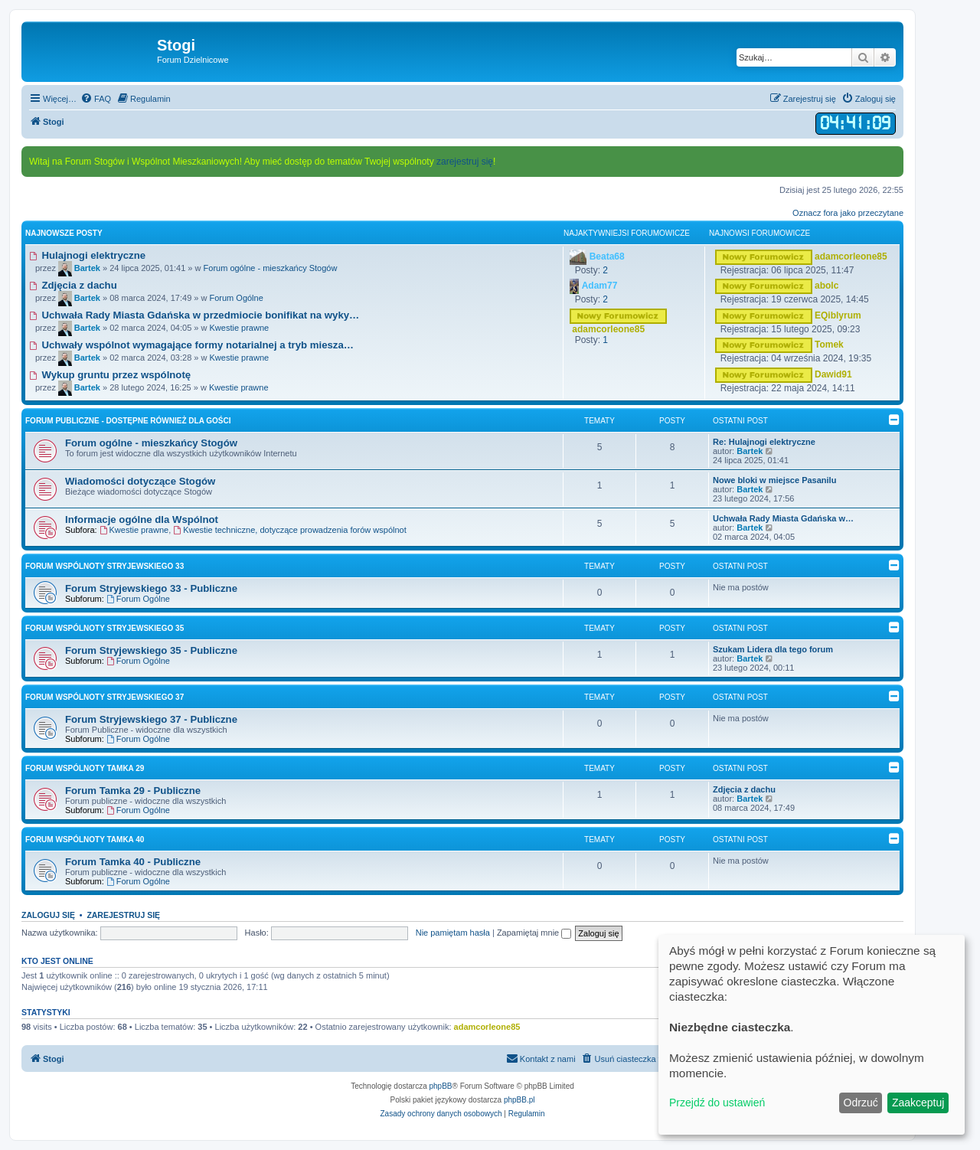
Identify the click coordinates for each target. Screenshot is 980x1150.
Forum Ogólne (236, 297)
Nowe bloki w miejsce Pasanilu (774, 480)
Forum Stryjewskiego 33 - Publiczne (151, 588)
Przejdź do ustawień (717, 1102)
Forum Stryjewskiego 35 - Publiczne (151, 650)
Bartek (750, 451)
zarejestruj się (464, 161)
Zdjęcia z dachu (73, 285)
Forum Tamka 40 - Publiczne (133, 861)
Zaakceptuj (918, 1102)
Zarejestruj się (123, 915)
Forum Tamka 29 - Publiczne (133, 790)
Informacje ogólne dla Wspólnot (141, 519)
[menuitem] (95, 99)
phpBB (441, 1086)
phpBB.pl (519, 1100)
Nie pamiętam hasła (453, 932)
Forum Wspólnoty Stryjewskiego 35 (104, 628)
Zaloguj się (48, 915)
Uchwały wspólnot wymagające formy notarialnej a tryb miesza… (191, 345)
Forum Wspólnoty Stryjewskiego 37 (104, 697)
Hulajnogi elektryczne (87, 255)
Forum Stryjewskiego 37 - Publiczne (151, 719)
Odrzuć (861, 1102)
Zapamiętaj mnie (534, 932)
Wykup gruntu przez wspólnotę (110, 375)
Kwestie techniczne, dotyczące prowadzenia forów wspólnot (290, 529)
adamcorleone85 (487, 1026)
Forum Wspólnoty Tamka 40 (84, 839)
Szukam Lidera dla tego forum (773, 649)
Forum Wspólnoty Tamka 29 (84, 768)
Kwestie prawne (239, 327)
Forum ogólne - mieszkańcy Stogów (271, 268)
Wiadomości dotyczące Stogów (140, 481)
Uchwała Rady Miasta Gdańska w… (783, 518)
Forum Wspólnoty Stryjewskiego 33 (104, 566)
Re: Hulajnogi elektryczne (764, 441)
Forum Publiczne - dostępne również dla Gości (128, 421)
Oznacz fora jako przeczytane (847, 212)
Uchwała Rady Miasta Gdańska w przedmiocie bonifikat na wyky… (194, 315)
